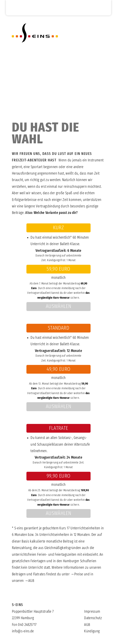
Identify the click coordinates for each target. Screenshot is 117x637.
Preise (78, 574)
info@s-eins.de (23, 631)
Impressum (92, 611)
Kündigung (92, 631)
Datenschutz (93, 618)
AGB (31, 581)
